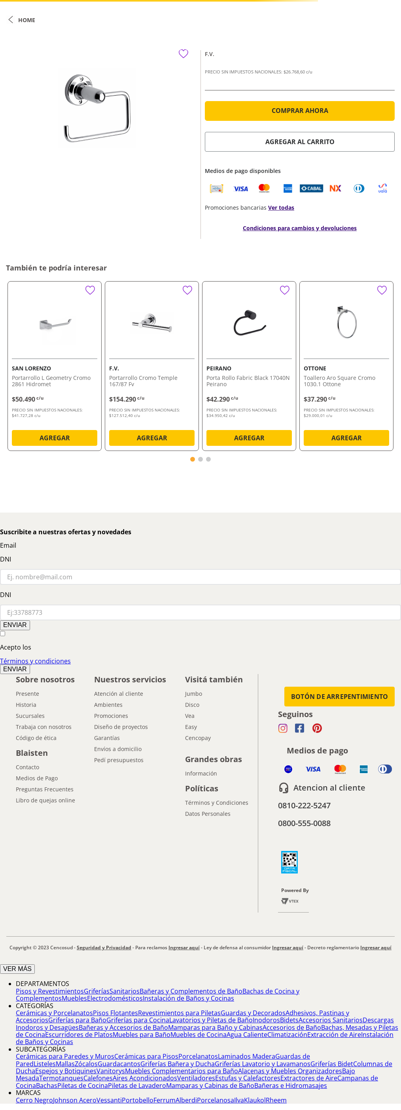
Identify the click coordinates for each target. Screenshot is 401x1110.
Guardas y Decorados (253, 1013)
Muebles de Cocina (198, 1034)
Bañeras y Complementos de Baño (191, 991)
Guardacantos (119, 1063)
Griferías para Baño (77, 1020)
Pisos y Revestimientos (50, 991)
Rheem (276, 1100)
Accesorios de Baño (292, 1027)
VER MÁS (17, 968)
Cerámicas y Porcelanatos (54, 1013)
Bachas (46, 1085)
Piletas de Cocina (82, 1085)
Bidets (289, 1020)
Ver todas (281, 207)
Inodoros (266, 1020)
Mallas (65, 1063)
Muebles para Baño (141, 1034)
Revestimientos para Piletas (179, 1013)
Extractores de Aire (308, 1078)
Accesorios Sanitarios (331, 1020)
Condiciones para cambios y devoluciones (300, 228)
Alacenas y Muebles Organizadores (290, 1071)
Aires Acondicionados (145, 1078)
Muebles (74, 998)
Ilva (239, 1100)
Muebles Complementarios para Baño (181, 1071)
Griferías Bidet (331, 1063)
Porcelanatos (198, 1056)
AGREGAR (55, 438)
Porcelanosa (215, 1100)
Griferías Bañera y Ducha (177, 1063)
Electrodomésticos (115, 998)
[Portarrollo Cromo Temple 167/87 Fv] (152, 367)
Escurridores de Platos (79, 1034)
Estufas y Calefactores (247, 1078)
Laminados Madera (246, 1056)
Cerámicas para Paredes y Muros (65, 1056)
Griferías (97, 991)
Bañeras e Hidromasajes (290, 1085)
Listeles (45, 1063)
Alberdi (186, 1100)
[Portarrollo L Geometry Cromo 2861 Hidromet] (54, 367)
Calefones (98, 1078)
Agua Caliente (247, 1034)
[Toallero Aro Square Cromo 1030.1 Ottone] (346, 367)
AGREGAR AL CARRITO (300, 141)
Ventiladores (196, 1078)
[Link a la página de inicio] (20, 19)
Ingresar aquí (184, 947)
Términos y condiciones (35, 661)
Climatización (287, 1034)
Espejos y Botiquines (65, 1071)
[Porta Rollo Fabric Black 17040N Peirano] (249, 367)
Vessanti (109, 1100)
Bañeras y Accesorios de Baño (123, 1027)
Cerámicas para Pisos (146, 1056)
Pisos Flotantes (115, 1013)
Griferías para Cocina (137, 1020)
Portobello (137, 1100)
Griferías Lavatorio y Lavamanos (262, 1063)
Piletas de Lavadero (137, 1085)
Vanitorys (110, 1071)
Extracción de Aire (334, 1034)
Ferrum (164, 1100)
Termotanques (61, 1078)
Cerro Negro (34, 1100)
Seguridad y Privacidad (104, 947)
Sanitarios (125, 991)
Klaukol (255, 1100)
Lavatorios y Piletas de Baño (211, 1020)
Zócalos (86, 1063)
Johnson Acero (74, 1100)
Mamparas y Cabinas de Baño (210, 1085)
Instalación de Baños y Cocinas (188, 998)
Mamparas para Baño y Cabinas (215, 1027)
